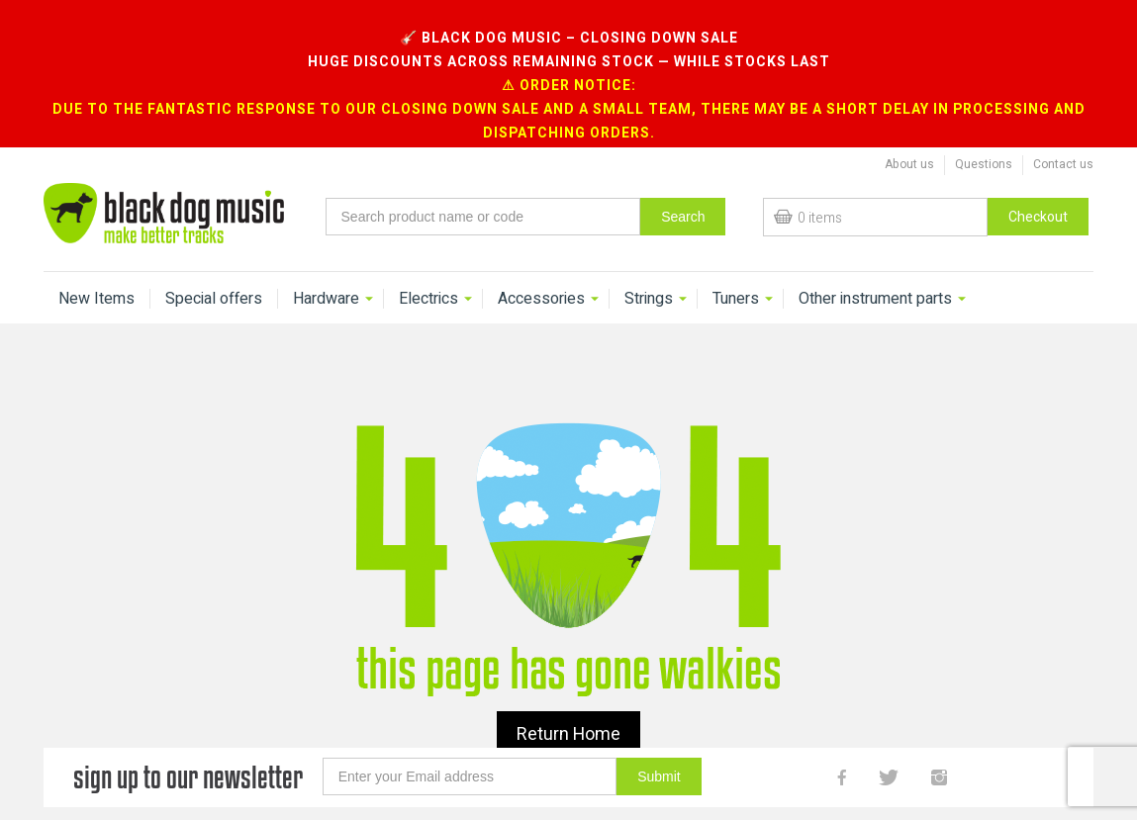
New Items (96, 271)
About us (909, 136)
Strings (648, 271)
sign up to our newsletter (188, 749)
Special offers (213, 271)
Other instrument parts (875, 271)
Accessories (541, 271)
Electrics (428, 271)
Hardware (326, 271)
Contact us (1063, 136)
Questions (983, 136)
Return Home (568, 706)
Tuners (735, 271)
